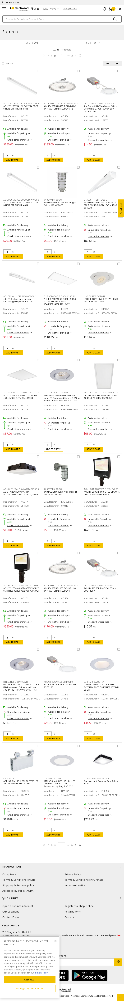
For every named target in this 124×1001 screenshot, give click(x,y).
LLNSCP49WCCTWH (94, 296)
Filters (31, 42)
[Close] (55, 941)
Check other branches (18, 139)
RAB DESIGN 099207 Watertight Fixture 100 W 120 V (60, 204)
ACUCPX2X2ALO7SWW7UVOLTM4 (21, 392)
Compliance (9, 874)
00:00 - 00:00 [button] (49, 8)
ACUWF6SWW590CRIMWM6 (58, 682)
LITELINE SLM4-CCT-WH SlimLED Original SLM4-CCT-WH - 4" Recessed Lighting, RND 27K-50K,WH (59, 785)
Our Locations (10, 911)
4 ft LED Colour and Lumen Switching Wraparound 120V (18, 300)
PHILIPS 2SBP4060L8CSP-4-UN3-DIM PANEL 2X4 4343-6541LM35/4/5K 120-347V (61, 302)
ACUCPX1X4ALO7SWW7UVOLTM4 (101, 392)
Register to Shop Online (79, 906)
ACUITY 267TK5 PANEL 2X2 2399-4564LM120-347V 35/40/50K (20, 396)
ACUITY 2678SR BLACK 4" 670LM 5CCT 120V (100, 589)
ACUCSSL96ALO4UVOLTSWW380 (21, 103)
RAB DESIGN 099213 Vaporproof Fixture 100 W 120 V (60, 493)
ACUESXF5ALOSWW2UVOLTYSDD (101, 489)
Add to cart (13, 160)
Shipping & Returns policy (18, 885)
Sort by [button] (91, 42)
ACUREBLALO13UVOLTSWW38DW (61, 585)
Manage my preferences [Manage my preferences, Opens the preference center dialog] (29, 988)
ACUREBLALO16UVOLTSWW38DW (61, 103)
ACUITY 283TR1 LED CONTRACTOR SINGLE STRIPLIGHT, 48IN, (20, 204)
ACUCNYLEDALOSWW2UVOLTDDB (21, 489)
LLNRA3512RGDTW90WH (56, 392)
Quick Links (62, 898)
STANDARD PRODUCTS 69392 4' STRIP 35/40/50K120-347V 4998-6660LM (101, 205)
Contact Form (10, 917)
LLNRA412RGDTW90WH (15, 682)
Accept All (30, 979)
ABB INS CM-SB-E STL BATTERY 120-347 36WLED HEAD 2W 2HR (21, 782)
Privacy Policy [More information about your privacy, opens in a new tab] (41, 972)
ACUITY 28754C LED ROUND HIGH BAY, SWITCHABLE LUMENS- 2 (60, 107)
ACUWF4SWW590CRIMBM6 (98, 585)
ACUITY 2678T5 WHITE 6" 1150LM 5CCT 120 (60, 686)
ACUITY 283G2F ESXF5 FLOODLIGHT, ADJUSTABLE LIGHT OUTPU (102, 493)
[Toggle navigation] (4, 9)
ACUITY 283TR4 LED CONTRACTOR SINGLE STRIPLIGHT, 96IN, (20, 107)
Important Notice (74, 885)
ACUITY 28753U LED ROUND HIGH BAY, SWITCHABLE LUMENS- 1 (60, 589)
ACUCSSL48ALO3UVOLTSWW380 (21, 199)
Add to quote (53, 449)
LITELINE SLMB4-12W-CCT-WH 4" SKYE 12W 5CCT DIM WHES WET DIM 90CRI (101, 687)
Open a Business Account (17, 906)
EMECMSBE (9, 778)
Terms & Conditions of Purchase (84, 879)
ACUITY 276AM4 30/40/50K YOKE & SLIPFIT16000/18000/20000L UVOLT (21, 589)
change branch (70, 8)
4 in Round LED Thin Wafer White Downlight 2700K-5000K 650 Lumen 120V (100, 109)
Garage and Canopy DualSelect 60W (101, 782)
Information (62, 866)
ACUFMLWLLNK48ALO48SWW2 (19, 296)
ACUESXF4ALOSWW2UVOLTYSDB (20, 585)
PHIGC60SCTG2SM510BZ (97, 778)
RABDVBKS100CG (53, 489)
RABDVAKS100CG (53, 199)
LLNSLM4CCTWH (52, 778)
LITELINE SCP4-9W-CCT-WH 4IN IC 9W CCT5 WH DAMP (101, 300)
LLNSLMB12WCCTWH (94, 682)
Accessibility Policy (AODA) (18, 890)
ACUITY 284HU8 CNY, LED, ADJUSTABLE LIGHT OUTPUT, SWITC (21, 493)
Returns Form (72, 911)
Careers (69, 917)
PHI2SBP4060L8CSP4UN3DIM (59, 296)
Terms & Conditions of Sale (18, 879)
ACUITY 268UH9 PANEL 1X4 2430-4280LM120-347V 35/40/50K (101, 396)
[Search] (62, 19)
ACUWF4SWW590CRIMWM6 (99, 103)
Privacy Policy (72, 874)
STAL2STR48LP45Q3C (95, 199)
